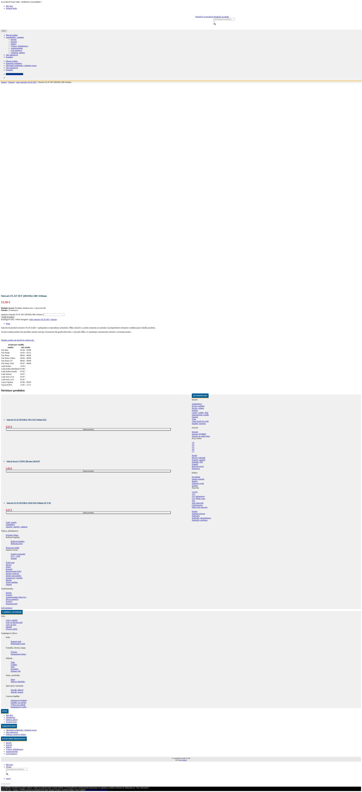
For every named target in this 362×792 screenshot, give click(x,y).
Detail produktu (88, 429)
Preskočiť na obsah (221, 17)
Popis (8, 324)
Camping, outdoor (18, 53)
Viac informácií (101, 790)
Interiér (13, 39)
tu (87, 790)
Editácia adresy (12, 720)
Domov (4, 82)
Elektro (13, 44)
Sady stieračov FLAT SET (26, 82)
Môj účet (9, 6)
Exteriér (14, 42)
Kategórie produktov (14, 63)
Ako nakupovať (12, 55)
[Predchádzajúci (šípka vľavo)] (2, 786)
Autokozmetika (17, 48)
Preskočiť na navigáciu (204, 17)
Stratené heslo (11, 8)
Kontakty (9, 57)
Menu (4, 31)
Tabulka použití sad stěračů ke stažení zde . (18, 340)
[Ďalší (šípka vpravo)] (4, 786)
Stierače (11, 82)
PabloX (184, 760)
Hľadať (9, 767)
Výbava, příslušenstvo (19, 46)
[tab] (183, 324)
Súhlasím (91, 790)
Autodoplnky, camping (15, 37)
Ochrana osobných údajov (16, 734)
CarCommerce (16, 50)
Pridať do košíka (8, 317)
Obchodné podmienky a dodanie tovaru (21, 66)
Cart (8, 779)
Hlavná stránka (12, 35)
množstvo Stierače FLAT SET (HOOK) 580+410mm (21, 314)
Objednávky (10, 717)
